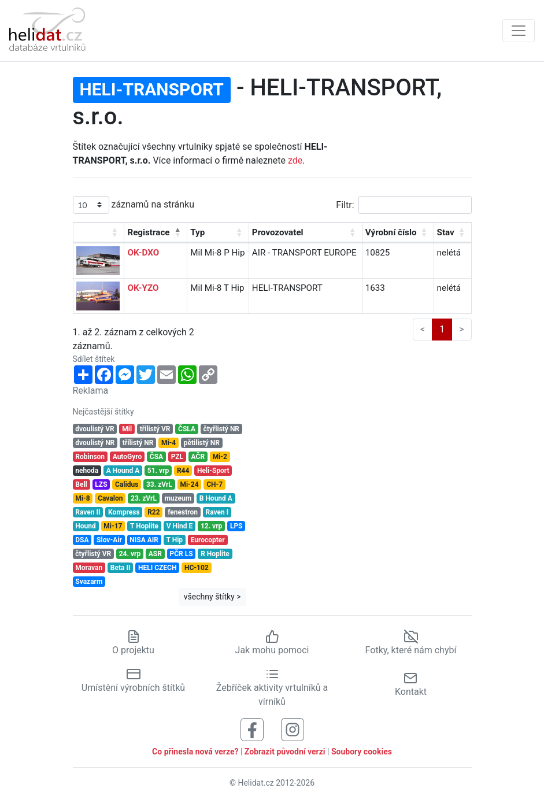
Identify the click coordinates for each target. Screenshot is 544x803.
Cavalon (110, 498)
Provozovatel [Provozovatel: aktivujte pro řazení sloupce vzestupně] (278, 232)
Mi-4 (168, 443)
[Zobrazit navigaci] (518, 30)
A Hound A (123, 471)
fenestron (183, 512)
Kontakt (411, 684)
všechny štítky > (212, 596)
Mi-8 (82, 498)
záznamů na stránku (133, 205)
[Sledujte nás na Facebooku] (252, 728)
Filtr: (403, 205)
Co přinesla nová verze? (195, 751)
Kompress (123, 512)
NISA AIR (143, 540)
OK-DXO (143, 252)
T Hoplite (144, 526)
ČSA (156, 457)
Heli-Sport (213, 471)
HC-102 (196, 568)
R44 (183, 471)
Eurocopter (208, 540)
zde (295, 160)
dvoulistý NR (94, 443)
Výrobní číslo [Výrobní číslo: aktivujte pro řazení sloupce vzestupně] (391, 232)
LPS (236, 526)
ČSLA (186, 429)
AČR (198, 457)
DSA (81, 540)
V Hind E (179, 526)
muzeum (177, 498)
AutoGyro (127, 457)
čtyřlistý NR (221, 429)
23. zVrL (144, 498)
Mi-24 (189, 484)
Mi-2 (220, 457)
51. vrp (158, 471)
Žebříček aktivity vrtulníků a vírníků (272, 687)
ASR (155, 554)
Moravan (88, 568)
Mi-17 (112, 526)
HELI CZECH (157, 568)
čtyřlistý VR (93, 554)
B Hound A (215, 498)
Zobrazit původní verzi (285, 751)
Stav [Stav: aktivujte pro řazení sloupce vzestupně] (445, 232)
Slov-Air (109, 540)
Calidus (126, 484)
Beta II (120, 568)
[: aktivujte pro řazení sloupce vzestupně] (99, 233)
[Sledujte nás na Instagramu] (292, 728)
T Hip (174, 540)
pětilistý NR (202, 443)
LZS (101, 484)
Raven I (217, 512)
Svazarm (88, 582)
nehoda (86, 471)
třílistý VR (155, 429)
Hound (85, 526)
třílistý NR (138, 443)
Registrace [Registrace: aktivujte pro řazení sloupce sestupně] (148, 232)
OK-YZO (142, 288)
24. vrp (129, 554)
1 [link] (442, 329)
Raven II (87, 512)
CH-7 (214, 484)
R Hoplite (215, 554)
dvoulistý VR (94, 429)
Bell (81, 484)
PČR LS (181, 554)
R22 (153, 512)
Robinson (90, 457)
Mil (127, 429)
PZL (177, 457)
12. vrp (211, 526)
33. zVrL (159, 484)
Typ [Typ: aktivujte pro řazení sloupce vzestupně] (197, 232)
